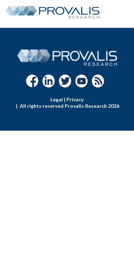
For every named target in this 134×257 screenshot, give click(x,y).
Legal (56, 99)
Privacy (75, 99)
